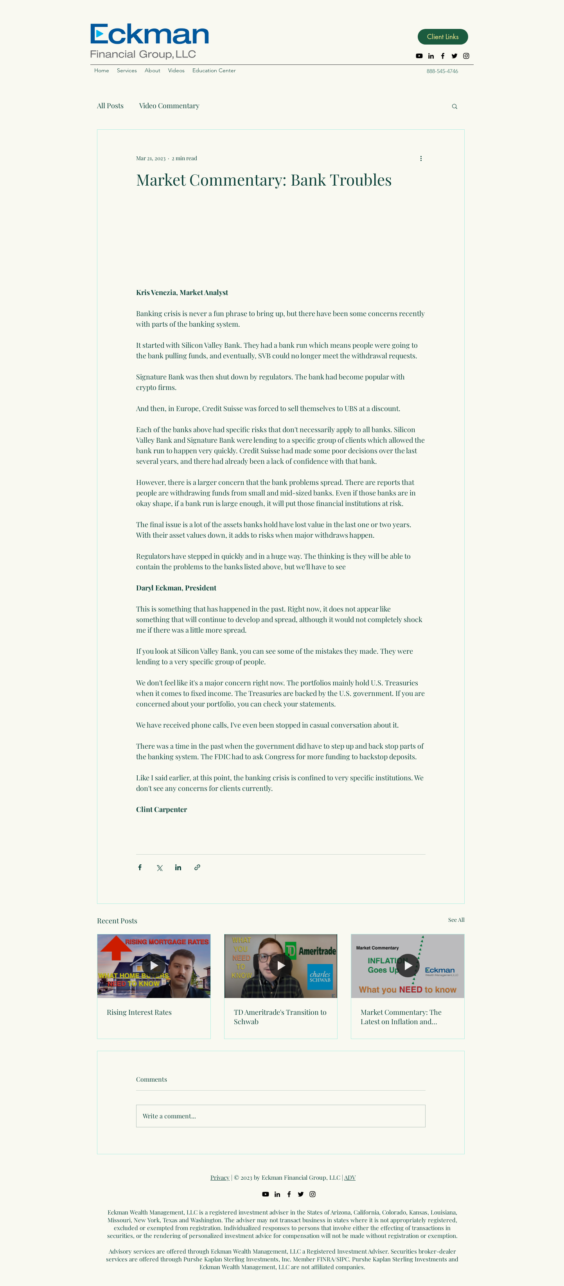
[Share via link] (197, 867)
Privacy (220, 1177)
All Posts (110, 105)
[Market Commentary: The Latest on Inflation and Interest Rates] (407, 966)
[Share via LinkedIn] (178, 867)
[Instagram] (466, 56)
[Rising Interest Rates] (153, 966)
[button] (443, 37)
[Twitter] (454, 56)
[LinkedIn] (431, 56)
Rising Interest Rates (139, 1012)
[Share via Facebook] (140, 867)
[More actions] (421, 158)
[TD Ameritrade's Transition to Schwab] (281, 966)
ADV (350, 1177)
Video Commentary (169, 105)
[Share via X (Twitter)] (159, 867)
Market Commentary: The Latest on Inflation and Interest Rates (401, 1016)
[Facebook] (443, 56)
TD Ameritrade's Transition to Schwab (280, 1016)
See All (456, 919)
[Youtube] (419, 56)
